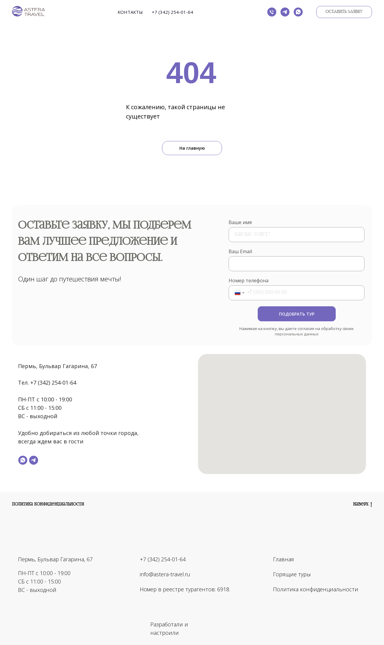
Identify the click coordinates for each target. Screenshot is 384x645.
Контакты (130, 12)
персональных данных (297, 334)
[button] (344, 12)
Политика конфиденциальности (48, 504)
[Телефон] (271, 12)
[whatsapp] (298, 12)
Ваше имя (240, 222)
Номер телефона (248, 280)
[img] (225, 624)
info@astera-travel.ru (165, 574)
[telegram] (285, 12)
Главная (283, 559)
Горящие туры (292, 574)
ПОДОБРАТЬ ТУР (296, 314)
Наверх (362, 504)
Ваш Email (240, 251)
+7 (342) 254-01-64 (172, 12)
